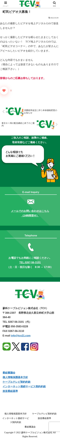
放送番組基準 (44, 418)
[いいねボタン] (4, 91)
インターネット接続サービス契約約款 (24, 386)
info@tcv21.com (20, 335)
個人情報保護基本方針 (15, 377)
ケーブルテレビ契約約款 (17, 382)
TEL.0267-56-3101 (30, 262)
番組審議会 (9, 372)
